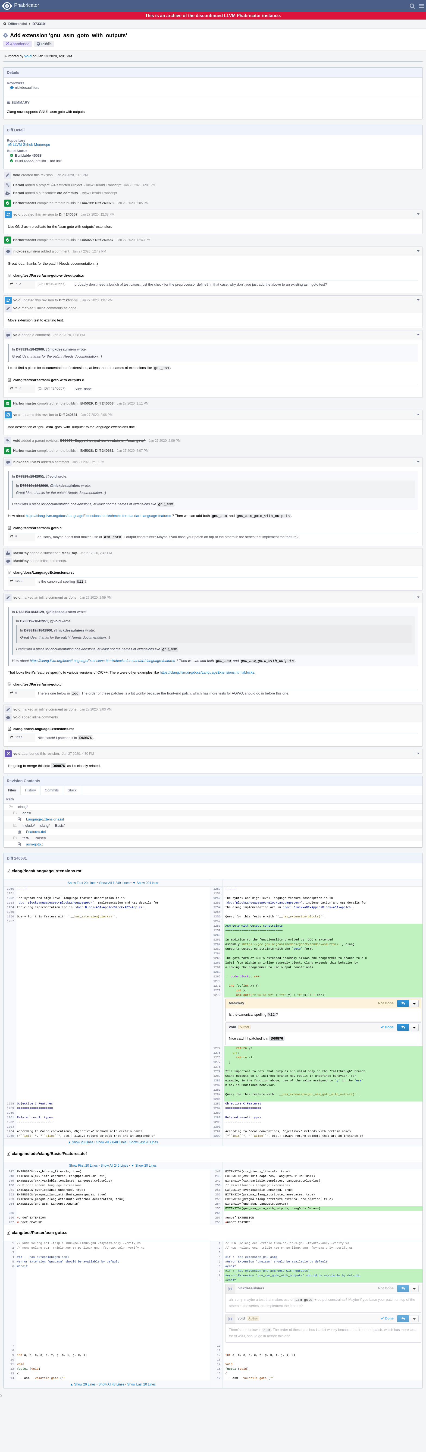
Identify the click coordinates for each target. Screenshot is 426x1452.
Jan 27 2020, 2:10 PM (88, 462)
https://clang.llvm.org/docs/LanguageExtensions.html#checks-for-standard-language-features (98, 516)
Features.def (36, 832)
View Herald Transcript (103, 185)
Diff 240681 (68, 415)
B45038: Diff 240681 (97, 451)
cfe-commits (67, 193)
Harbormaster (24, 203)
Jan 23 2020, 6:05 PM (133, 203)
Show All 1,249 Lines (114, 883)
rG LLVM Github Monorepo (29, 145)
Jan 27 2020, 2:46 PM (96, 553)
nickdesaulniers (27, 88)
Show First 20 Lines (82, 883)
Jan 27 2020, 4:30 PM (78, 754)
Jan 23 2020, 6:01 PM (72, 175)
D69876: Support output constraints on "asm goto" (102, 440)
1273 (16, 581)
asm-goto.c (34, 844)
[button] (421, 6)
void (28, 56)
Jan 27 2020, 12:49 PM (89, 251)
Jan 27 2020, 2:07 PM (133, 451)
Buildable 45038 (28, 155)
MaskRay (21, 553)
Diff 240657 (68, 214)
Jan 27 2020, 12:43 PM (134, 240)
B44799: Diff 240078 (97, 203)
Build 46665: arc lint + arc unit (38, 161)
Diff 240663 (68, 300)
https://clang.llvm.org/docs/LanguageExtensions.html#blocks (207, 672)
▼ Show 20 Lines (145, 883)
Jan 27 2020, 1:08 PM (69, 335)
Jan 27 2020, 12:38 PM (97, 214)
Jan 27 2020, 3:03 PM (95, 709)
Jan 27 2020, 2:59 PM (95, 597)
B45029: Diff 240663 (97, 403)
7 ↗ (15, 284)
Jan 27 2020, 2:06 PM (96, 415)
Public (46, 44)
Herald (18, 185)
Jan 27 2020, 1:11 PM (133, 403)
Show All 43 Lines (111, 1384)
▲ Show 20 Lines (80, 1142)
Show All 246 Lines (114, 1165)
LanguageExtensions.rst (45, 819)
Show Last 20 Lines (143, 1142)
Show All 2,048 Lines (111, 1142)
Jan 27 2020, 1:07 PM (96, 300)
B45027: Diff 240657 (97, 240)
